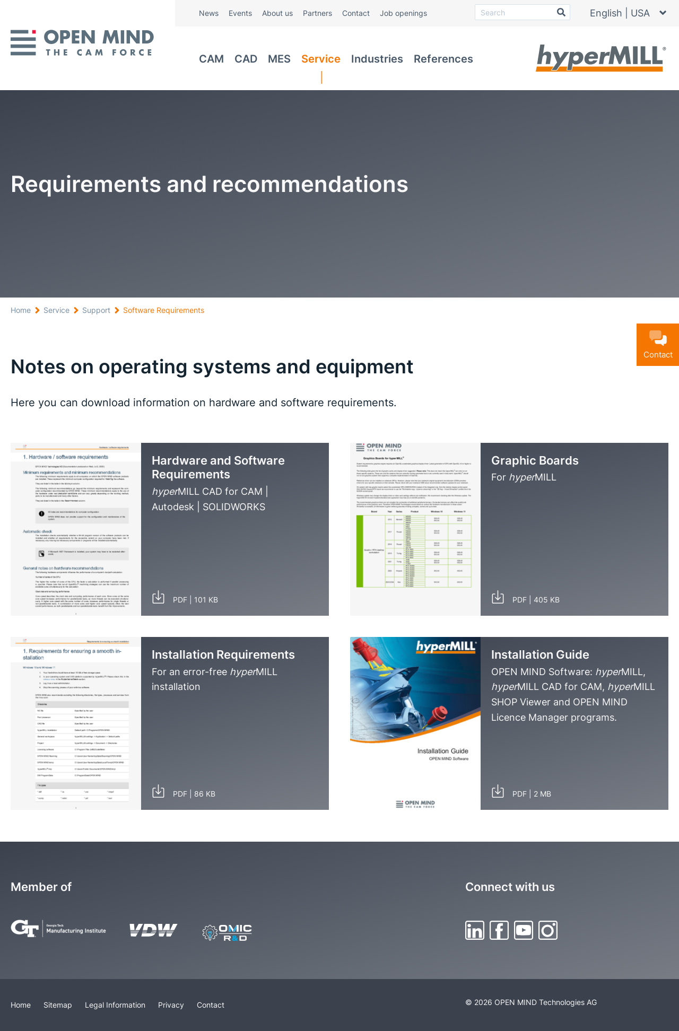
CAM (211, 59)
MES (279, 59)
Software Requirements (163, 309)
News (209, 13)
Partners (317, 13)
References (443, 59)
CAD (245, 59)
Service (321, 59)
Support (96, 309)
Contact (356, 13)
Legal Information (115, 1004)
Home (21, 309)
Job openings (403, 13)
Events (240, 13)
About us (277, 13)
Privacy (171, 1004)
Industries (377, 59)
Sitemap (57, 1004)
